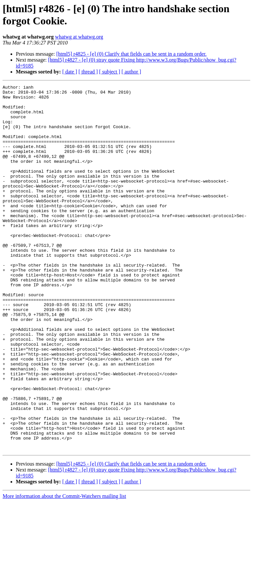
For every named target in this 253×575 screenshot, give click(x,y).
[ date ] (69, 71)
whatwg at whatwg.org (79, 37)
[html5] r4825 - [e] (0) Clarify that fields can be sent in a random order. (131, 54)
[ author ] (131, 71)
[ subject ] (109, 71)
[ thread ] (88, 71)
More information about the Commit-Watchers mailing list (64, 569)
